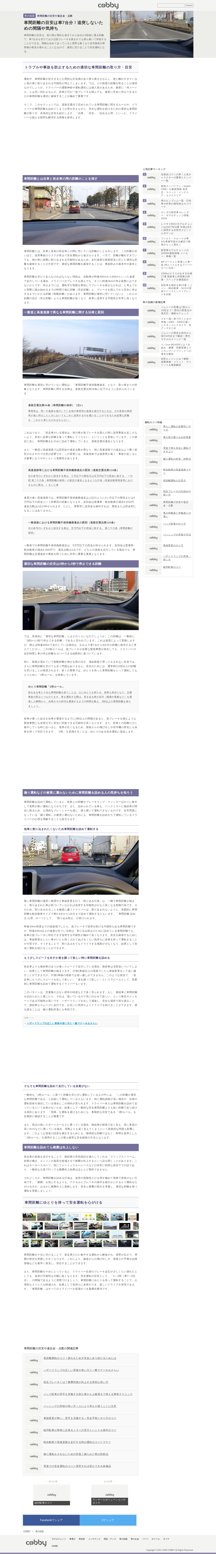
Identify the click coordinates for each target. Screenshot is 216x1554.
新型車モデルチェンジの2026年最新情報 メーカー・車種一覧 (175, 253)
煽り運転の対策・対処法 (177, 458)
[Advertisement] (81, 147)
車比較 (82, 1539)
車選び (72, 1539)
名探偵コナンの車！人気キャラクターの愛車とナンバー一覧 (176, 177)
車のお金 (135, 1539)
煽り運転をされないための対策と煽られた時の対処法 (76, 1454)
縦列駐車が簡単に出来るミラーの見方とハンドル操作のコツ (80, 1430)
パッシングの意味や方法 (177, 534)
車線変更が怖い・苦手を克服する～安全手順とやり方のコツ (80, 1418)
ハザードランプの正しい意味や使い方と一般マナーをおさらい (62, 1023)
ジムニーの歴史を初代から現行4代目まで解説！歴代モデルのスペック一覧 (176, 336)
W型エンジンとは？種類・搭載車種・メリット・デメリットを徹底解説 (176, 361)
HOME (55, 1546)
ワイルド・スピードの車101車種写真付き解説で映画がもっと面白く (176, 241)
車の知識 (29, 15)
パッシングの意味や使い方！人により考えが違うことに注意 (80, 1406)
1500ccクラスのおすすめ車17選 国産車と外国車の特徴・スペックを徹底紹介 (176, 276)
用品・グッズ (110, 1539)
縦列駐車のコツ (43, 1502)
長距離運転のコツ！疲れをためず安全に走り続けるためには (80, 1358)
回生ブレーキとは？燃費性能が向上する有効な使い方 (76, 1382)
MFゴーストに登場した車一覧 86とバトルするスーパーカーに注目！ (177, 264)
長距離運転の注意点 (174, 480)
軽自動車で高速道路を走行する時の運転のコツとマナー (77, 1442)
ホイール (156, 1539)
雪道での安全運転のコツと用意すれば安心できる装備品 (77, 1466)
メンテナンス (94, 1539)
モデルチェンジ (59, 1539)
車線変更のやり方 (173, 545)
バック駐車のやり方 (174, 523)
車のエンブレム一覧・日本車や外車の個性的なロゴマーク (176, 203)
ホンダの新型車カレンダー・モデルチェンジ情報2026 (175, 215)
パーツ (145, 1539)
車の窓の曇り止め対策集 (177, 437)
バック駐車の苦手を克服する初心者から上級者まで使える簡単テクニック (88, 1394)
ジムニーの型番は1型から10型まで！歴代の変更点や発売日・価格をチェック (176, 310)
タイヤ (166, 1539)
